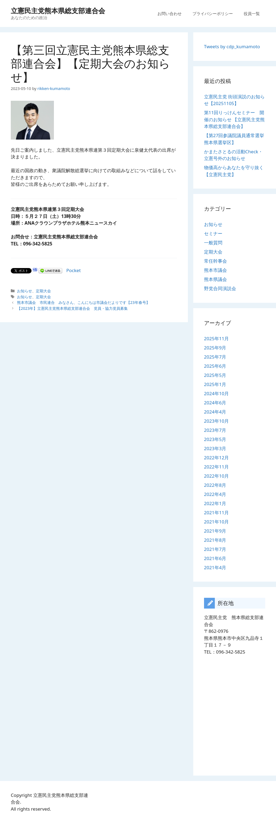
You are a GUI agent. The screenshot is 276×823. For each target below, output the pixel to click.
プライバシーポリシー (212, 13)
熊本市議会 (215, 270)
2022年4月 (215, 494)
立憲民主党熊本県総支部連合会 (58, 10)
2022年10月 (216, 476)
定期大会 (43, 290)
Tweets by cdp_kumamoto (232, 46)
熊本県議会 (215, 279)
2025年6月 (215, 366)
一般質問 (213, 242)
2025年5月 (215, 375)
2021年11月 (216, 512)
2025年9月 (215, 348)
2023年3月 (215, 448)
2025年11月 (216, 338)
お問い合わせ (169, 13)
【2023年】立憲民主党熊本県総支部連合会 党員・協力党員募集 (72, 308)
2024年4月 (215, 412)
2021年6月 (215, 558)
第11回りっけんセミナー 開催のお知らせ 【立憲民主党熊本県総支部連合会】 (234, 119)
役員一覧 (252, 13)
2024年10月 (216, 393)
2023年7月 (215, 430)
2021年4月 (215, 567)
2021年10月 (216, 522)
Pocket (73, 270)
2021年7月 (215, 549)
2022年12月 (216, 457)
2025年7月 (215, 357)
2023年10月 (216, 421)
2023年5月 (215, 439)
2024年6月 (215, 403)
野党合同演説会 (220, 288)
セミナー (213, 233)
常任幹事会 (215, 261)
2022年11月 (216, 467)
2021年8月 (215, 540)
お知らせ (24, 290)
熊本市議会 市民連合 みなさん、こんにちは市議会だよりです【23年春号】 (83, 302)
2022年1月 (215, 503)
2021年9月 (215, 531)
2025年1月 (215, 384)
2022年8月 (215, 485)
